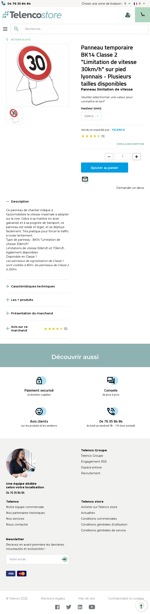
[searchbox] (85, 29)
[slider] (91, 136)
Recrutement (90, 473)
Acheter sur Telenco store (99, 507)
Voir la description (130, 144)
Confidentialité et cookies (126, 598)
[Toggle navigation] (5, 29)
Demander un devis (130, 188)
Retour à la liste (18, 39)
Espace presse (91, 467)
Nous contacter (17, 524)
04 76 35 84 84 (19, 3)
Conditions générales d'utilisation (104, 524)
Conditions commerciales (99, 518)
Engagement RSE (94, 461)
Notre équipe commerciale (25, 507)
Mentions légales (53, 598)
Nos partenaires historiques (25, 513)
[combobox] (79, 29)
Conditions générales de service (103, 530)
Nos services (15, 518)
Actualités (88, 513)
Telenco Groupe (92, 456)
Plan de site (86, 598)
